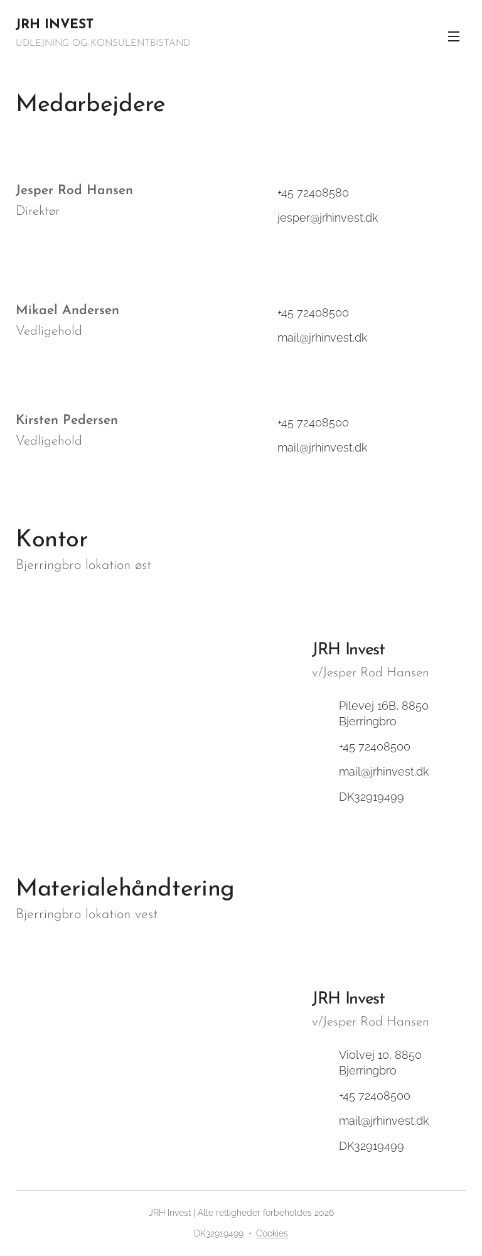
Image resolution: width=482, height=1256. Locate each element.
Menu (453, 36)
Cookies (272, 1233)
